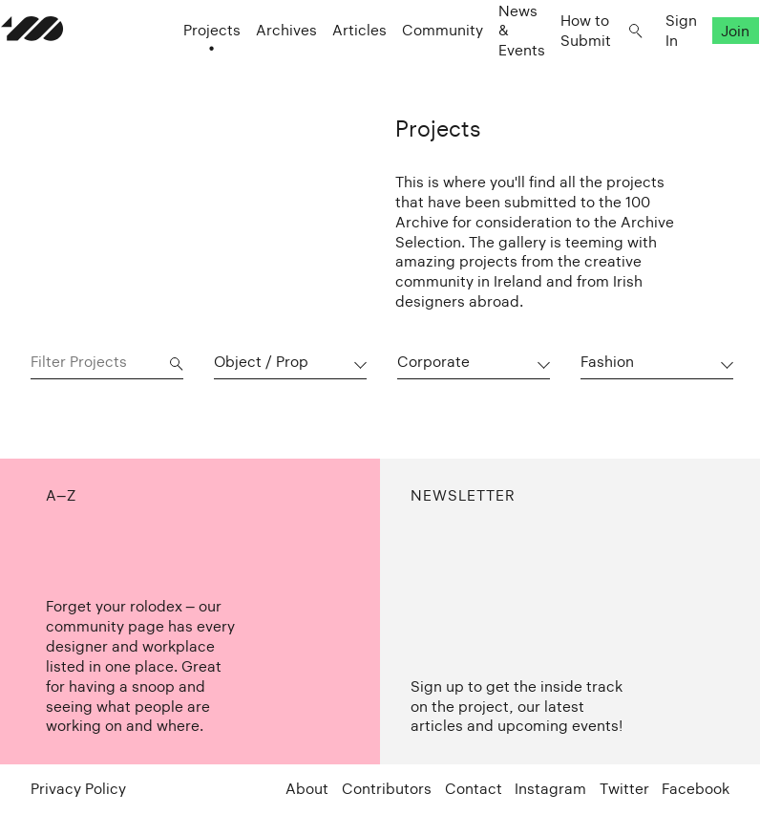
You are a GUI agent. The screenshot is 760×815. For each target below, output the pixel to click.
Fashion (607, 362)
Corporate (433, 362)
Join (706, 67)
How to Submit (556, 67)
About (306, 789)
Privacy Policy (78, 789)
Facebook (695, 789)
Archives (256, 67)
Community (413, 67)
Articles (330, 67)
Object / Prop (261, 362)
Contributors (387, 789)
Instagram (550, 789)
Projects (182, 67)
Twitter (624, 789)
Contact (473, 789)
